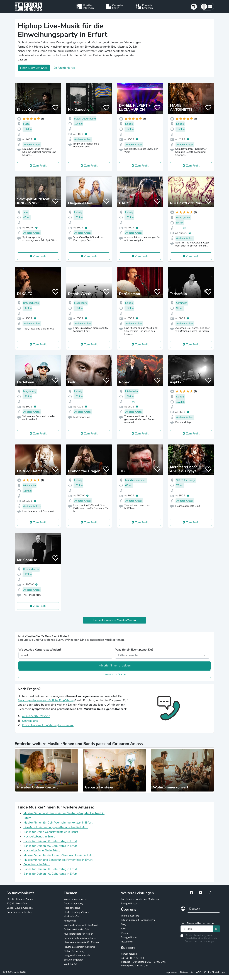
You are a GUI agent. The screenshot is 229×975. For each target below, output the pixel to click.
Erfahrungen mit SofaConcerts (138, 920)
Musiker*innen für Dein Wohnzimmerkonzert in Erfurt (57, 823)
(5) (184, 228)
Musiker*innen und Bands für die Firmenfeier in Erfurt (57, 860)
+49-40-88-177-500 (36, 716)
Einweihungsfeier (73, 959)
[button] (207, 7)
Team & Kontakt (130, 915)
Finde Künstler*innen (34, 68)
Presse (124, 933)
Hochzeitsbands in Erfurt (39, 837)
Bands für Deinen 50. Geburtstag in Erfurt (50, 841)
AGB (198, 972)
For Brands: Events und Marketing (140, 899)
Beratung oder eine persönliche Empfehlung (46, 700)
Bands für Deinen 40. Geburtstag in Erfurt (50, 874)
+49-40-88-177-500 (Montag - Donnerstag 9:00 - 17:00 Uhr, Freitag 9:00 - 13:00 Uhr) (143, 961)
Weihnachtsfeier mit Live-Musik (81, 925)
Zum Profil (40, 166)
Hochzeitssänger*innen (76, 912)
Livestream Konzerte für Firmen (81, 942)
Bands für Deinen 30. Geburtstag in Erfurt (50, 869)
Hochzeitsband (72, 908)
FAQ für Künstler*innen (19, 899)
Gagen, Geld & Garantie (19, 908)
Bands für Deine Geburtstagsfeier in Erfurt (50, 832)
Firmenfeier (70, 920)
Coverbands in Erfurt (36, 864)
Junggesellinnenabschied (77, 955)
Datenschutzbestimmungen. (200, 941)
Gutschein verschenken (19, 912)
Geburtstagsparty (73, 903)
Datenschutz (186, 972)
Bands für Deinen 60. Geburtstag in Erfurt (50, 846)
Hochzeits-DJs (72, 916)
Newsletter (127, 941)
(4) (133, 401)
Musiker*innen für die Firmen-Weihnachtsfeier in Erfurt (59, 855)
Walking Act (70, 964)
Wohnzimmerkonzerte (76, 899)
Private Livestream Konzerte (79, 947)
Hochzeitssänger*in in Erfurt (41, 850)
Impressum (171, 972)
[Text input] (197, 928)
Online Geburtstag (74, 951)
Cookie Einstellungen (215, 972)
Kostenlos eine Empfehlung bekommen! (48, 725)
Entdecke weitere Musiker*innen (114, 620)
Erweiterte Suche (114, 674)
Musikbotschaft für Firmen (78, 933)
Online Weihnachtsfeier (77, 929)
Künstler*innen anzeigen (115, 666)
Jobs (123, 928)
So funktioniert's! (64, 68)
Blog (123, 924)
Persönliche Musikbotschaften (80, 938)
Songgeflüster (129, 903)
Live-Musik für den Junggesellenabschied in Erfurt (55, 827)
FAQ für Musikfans (17, 903)
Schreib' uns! (30, 721)
